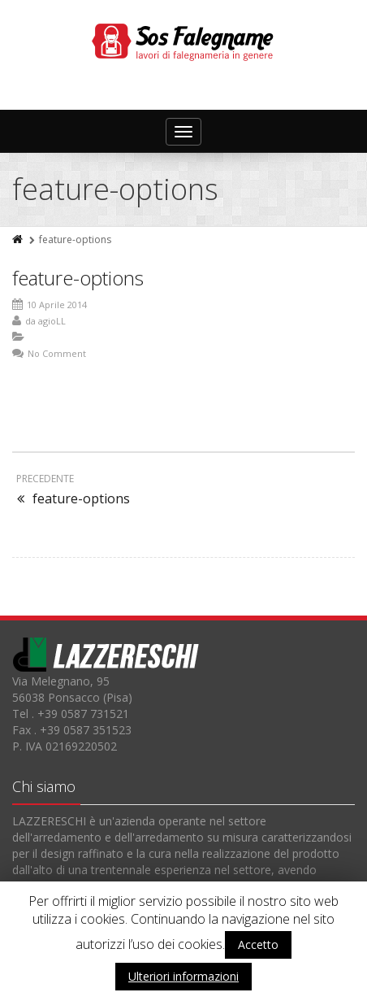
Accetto (258, 944)
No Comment (57, 353)
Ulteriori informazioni (183, 976)
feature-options (78, 277)
